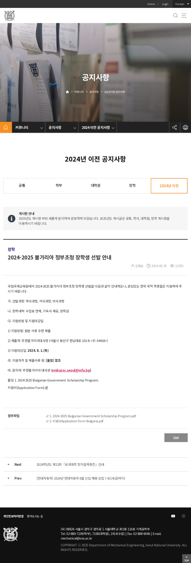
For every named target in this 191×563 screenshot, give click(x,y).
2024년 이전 (169, 185)
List (176, 437)
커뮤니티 (79, 92)
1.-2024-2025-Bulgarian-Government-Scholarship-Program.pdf (92, 416)
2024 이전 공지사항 (114, 92)
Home (151, 4)
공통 (22, 185)
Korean (179, 4)
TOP (186, 560)
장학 (132, 185)
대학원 (95, 185)
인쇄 (185, 127)
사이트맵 (184, 16)
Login (165, 4)
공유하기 (174, 127)
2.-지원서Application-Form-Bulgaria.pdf (76, 421)
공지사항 (93, 92)
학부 (59, 185)
